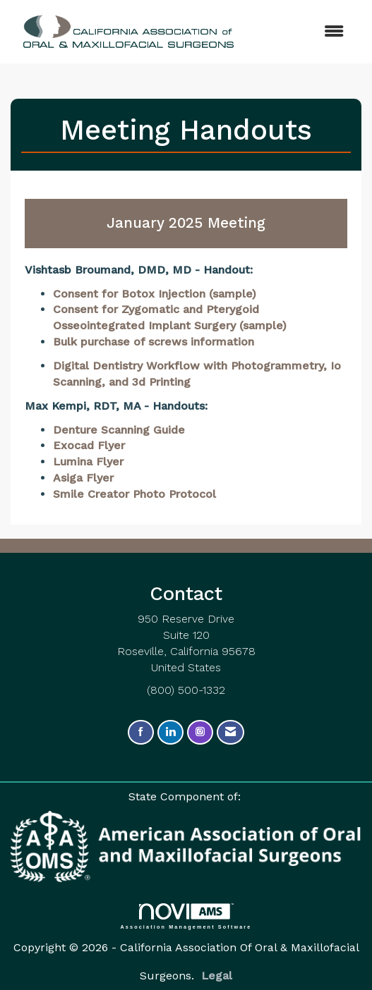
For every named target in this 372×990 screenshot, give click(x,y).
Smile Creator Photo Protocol (134, 494)
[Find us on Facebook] (141, 732)
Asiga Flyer (83, 477)
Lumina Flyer (88, 461)
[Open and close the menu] (282, 32)
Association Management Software (186, 916)
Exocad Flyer (89, 445)
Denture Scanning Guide (119, 429)
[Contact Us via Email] (230, 732)
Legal (216, 975)
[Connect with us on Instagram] (200, 732)
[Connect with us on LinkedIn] (170, 732)
